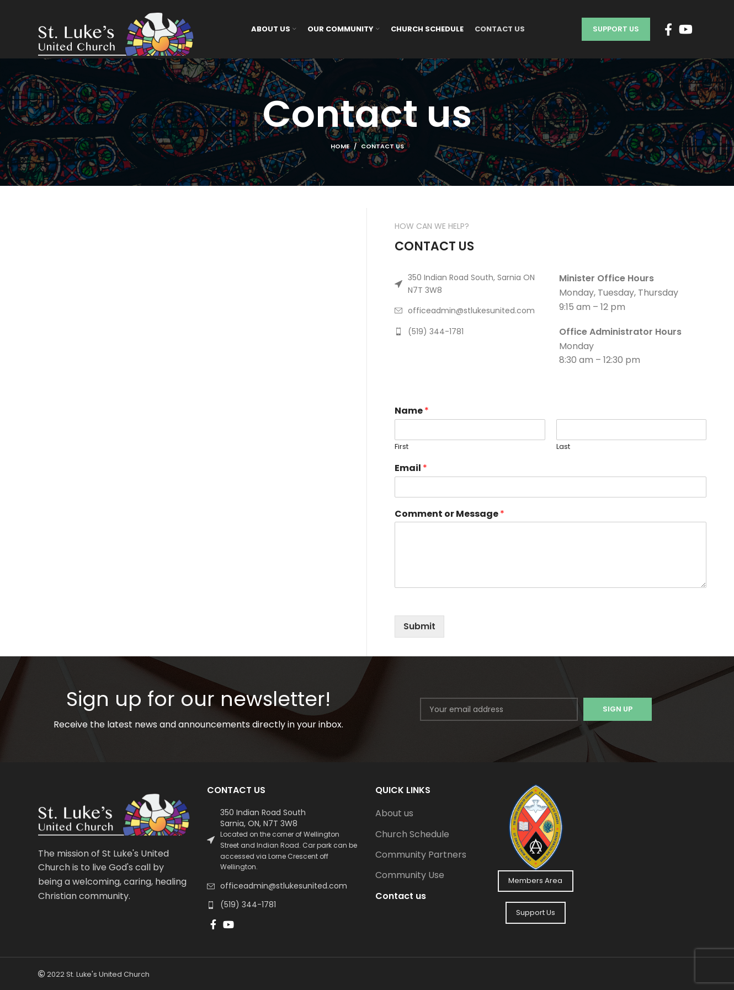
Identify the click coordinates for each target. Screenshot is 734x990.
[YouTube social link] (686, 29)
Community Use (409, 875)
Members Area (535, 880)
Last (563, 446)
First (401, 446)
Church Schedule (412, 834)
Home (340, 146)
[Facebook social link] (668, 29)
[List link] (468, 283)
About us (394, 813)
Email (411, 468)
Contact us (400, 896)
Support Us (616, 29)
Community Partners (420, 855)
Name (412, 410)
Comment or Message (449, 514)
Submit (419, 626)
